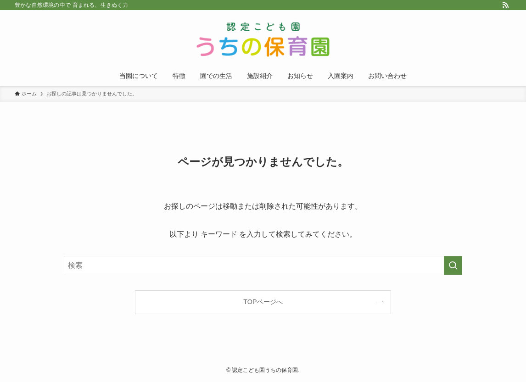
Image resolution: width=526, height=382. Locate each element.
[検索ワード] (263, 265)
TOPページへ (262, 301)
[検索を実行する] (453, 265)
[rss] (505, 5)
